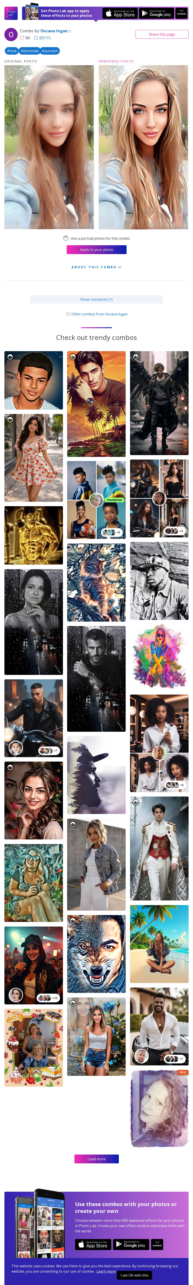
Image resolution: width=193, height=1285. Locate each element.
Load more (97, 1159)
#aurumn (50, 50)
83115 (42, 37)
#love (12, 50)
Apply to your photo (96, 249)
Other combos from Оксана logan (96, 314)
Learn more (106, 1271)
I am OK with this (134, 1275)
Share (162, 34)
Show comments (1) (96, 299)
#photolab (30, 50)
